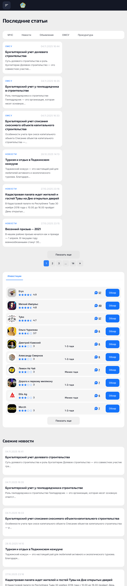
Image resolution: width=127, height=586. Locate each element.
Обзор (112, 192)
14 (73, 163)
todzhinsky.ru (10, 537)
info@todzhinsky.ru (50, 537)
